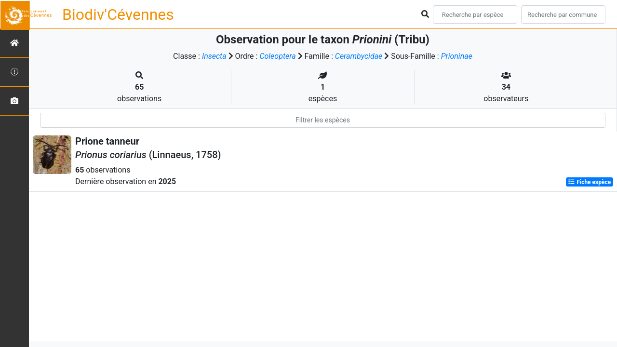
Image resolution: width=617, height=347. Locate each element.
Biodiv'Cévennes (118, 14)
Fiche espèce (589, 182)
